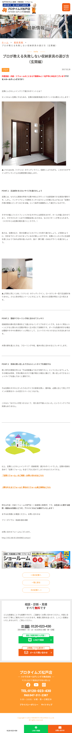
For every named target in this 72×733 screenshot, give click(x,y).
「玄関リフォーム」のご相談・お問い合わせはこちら (23, 475)
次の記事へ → (36, 590)
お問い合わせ (60, 730)
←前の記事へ (36, 575)
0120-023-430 (41, 626)
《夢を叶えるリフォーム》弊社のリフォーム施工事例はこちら (26, 487)
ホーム (5, 42)
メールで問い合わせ (36, 651)
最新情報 (18, 42)
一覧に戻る (36, 582)
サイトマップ (46, 705)
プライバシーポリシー (29, 705)
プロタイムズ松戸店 (35, 675)
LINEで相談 (36, 639)
